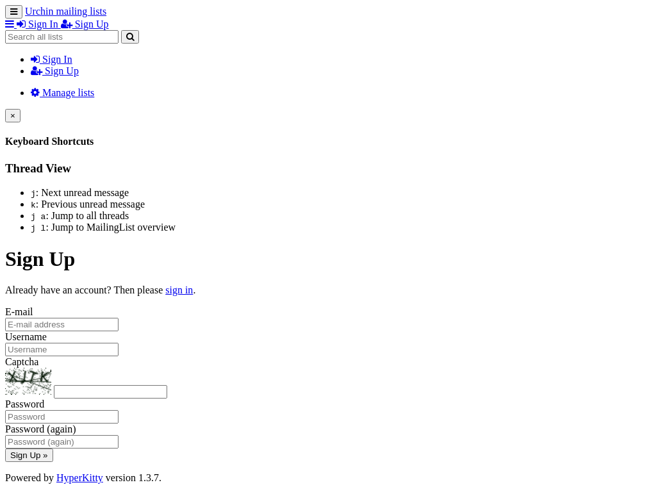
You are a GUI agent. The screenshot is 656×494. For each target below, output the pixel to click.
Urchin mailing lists (65, 11)
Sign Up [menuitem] (85, 24)
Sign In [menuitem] (39, 24)
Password (24, 404)
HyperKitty (79, 477)
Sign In (51, 59)
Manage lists (62, 92)
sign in (179, 289)
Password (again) (40, 429)
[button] (11, 24)
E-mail (19, 311)
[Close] (12, 115)
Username (26, 336)
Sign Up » (29, 455)
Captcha (21, 361)
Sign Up (55, 70)
